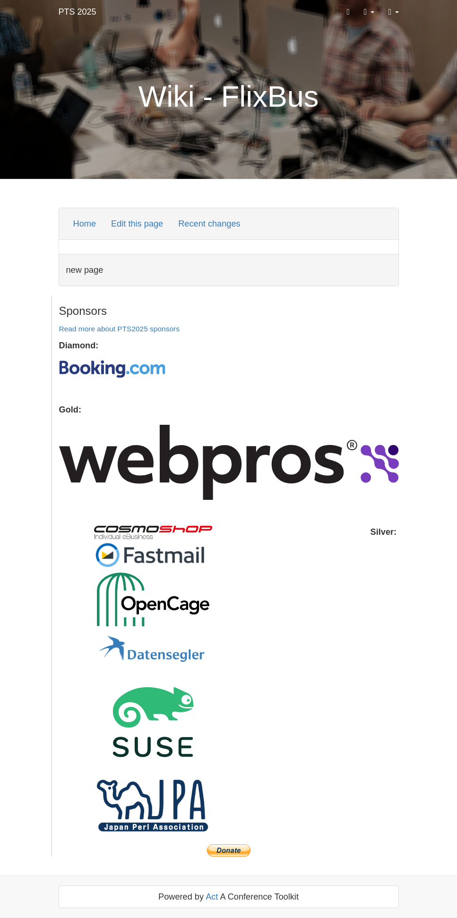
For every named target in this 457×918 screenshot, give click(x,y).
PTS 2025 (77, 12)
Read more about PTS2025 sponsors (119, 329)
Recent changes (209, 223)
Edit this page (137, 223)
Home (84, 223)
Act (212, 896)
